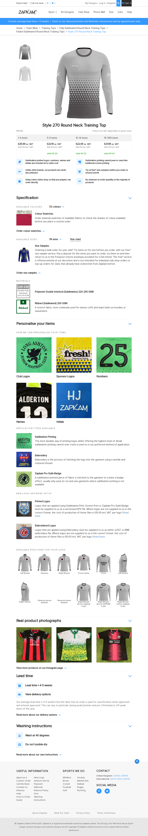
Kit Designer (67, 12)
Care (120, 12)
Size (111, 12)
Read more (99, 536)
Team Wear (33, 28)
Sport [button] (53, 12)
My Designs (91, 3)
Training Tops (49, 28)
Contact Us (22, 787)
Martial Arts (83, 781)
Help (129, 12)
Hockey (81, 777)
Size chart (75, 239)
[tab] (74, 198)
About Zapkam (39, 813)
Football (67, 787)
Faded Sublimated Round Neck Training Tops (41, 31)
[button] (74, 198)
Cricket (66, 784)
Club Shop (83, 12)
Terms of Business (106, 813)
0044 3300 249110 (120, 779)
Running (81, 790)
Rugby (80, 787)
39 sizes (55, 239)
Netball (80, 784)
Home (20, 28)
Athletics (67, 777)
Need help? (22, 3)
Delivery (20, 790)
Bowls (66, 781)
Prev (40, 82)
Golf (65, 790)
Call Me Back (22, 784)
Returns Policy (41, 790)
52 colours (56, 206)
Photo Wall (99, 12)
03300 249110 (120, 776)
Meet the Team (61, 813)
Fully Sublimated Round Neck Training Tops (83, 28)
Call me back (37, 3)
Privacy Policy (83, 813)
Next (127, 82)
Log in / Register (107, 3)
